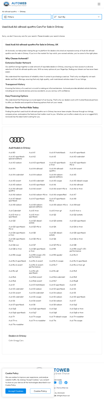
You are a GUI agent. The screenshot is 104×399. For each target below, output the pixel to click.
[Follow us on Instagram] (60, 382)
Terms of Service (62, 388)
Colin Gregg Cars (16, 340)
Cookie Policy (40, 391)
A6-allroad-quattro (9, 11)
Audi (12, 152)
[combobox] (77, 17)
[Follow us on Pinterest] (65, 382)
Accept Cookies (15, 391)
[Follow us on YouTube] (55, 382)
